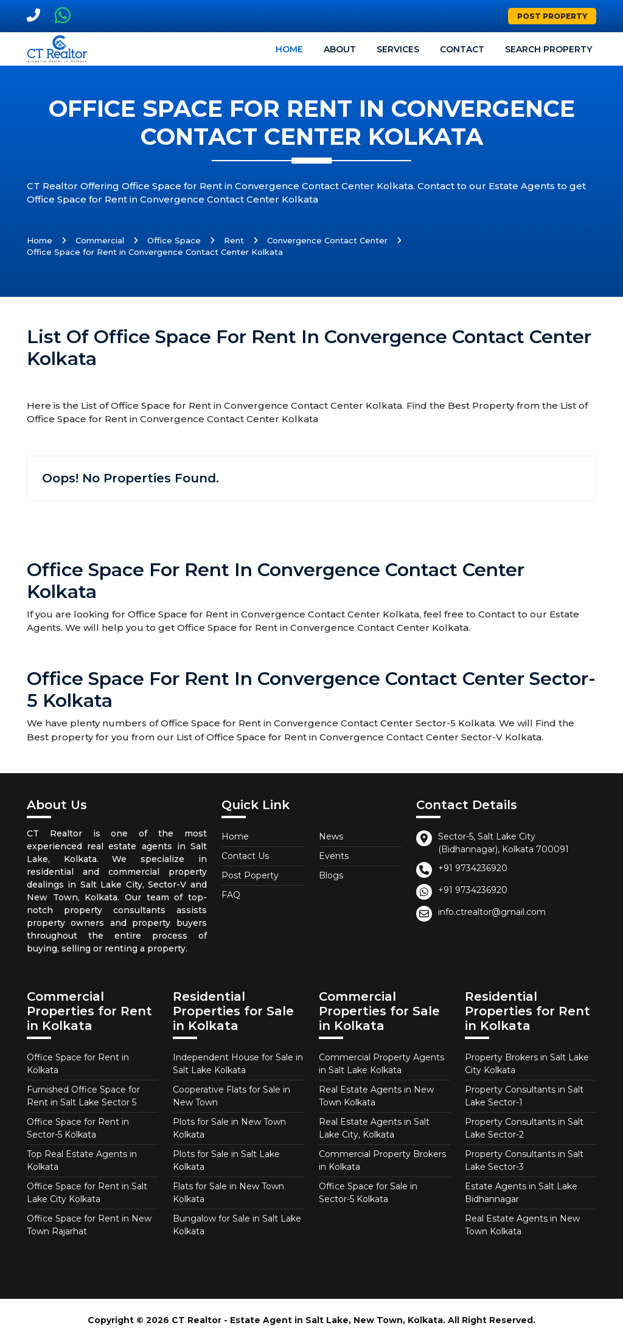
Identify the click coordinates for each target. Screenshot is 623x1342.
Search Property (548, 49)
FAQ (230, 894)
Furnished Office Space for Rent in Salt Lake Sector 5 (83, 1096)
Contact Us (245, 855)
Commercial (99, 240)
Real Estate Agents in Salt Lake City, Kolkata (374, 1128)
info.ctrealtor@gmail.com (492, 911)
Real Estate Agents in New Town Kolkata (376, 1096)
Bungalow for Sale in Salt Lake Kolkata (237, 1225)
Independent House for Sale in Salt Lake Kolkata (238, 1064)
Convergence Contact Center (327, 240)
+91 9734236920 (472, 868)
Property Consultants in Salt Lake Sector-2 (524, 1128)
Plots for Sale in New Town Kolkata (229, 1128)
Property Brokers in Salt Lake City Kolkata (527, 1064)
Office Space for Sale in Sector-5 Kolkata (368, 1193)
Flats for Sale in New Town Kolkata (228, 1193)
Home (289, 49)
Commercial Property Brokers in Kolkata (382, 1160)
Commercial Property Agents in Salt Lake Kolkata (381, 1064)
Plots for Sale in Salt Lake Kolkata (226, 1160)
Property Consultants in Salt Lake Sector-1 (524, 1096)
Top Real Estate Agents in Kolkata (82, 1160)
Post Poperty (250, 875)
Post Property (552, 16)
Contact (462, 49)
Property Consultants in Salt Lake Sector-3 (524, 1160)
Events (334, 855)
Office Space (174, 240)
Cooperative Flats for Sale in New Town (231, 1096)
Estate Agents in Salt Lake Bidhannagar (521, 1193)
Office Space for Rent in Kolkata (78, 1064)
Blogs (331, 875)
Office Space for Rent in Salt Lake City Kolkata (87, 1193)
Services (398, 49)
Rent (234, 240)
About (340, 49)
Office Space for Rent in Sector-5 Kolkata (78, 1128)
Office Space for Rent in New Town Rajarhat (89, 1225)
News (331, 836)
